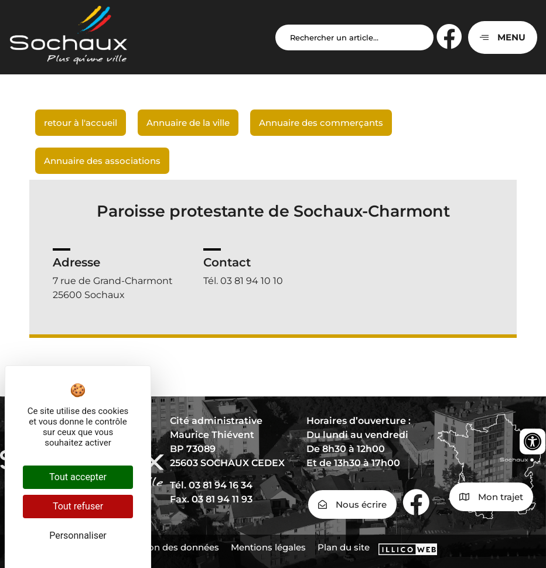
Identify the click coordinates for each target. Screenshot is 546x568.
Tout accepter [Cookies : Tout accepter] (78, 477)
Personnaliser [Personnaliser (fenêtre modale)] (78, 535)
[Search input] (354, 37)
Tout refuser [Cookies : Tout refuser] (78, 506)
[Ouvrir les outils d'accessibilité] (532, 441)
